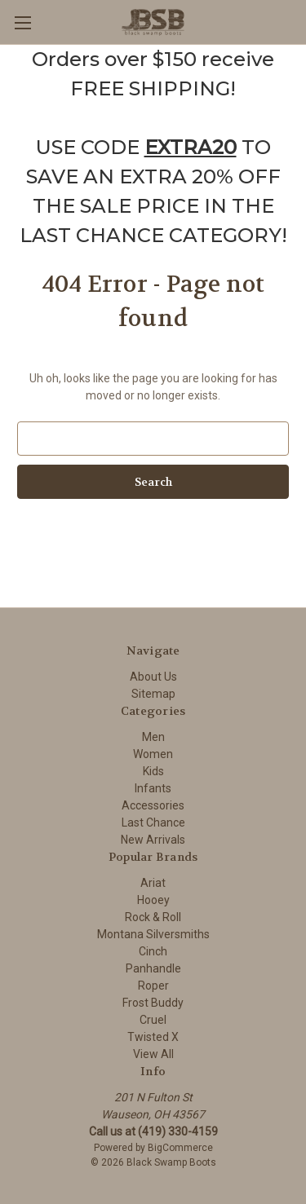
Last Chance (153, 822)
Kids (153, 771)
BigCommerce (180, 1147)
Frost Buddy (153, 1002)
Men (153, 736)
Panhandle (153, 968)
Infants (153, 788)
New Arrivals (153, 839)
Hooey (153, 899)
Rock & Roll (153, 917)
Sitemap (153, 693)
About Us (153, 676)
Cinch (153, 951)
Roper (153, 985)
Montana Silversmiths (153, 934)
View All (153, 1054)
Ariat (153, 882)
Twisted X (153, 1036)
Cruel (153, 1019)
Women (153, 754)
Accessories (153, 805)
